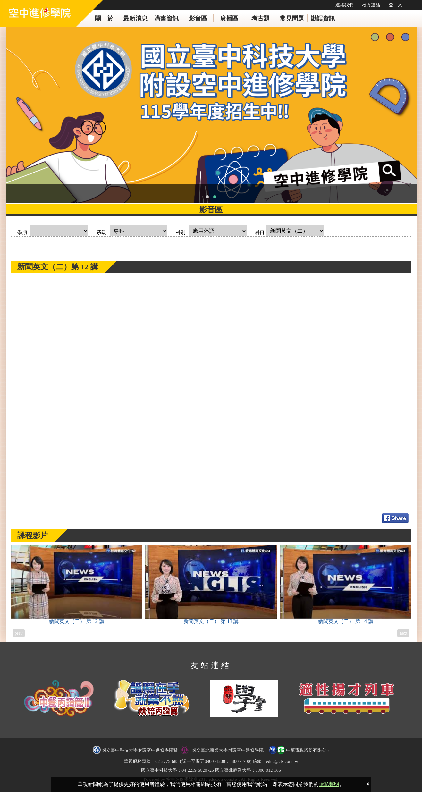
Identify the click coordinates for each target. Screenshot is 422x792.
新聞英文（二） (76, 584)
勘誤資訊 (323, 18)
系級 (101, 232)
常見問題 (292, 18)
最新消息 (135, 18)
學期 (22, 232)
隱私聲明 (329, 784)
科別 (180, 232)
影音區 (198, 18)
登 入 (395, 4)
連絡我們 (344, 4)
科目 (260, 232)
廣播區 (229, 18)
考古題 (260, 18)
